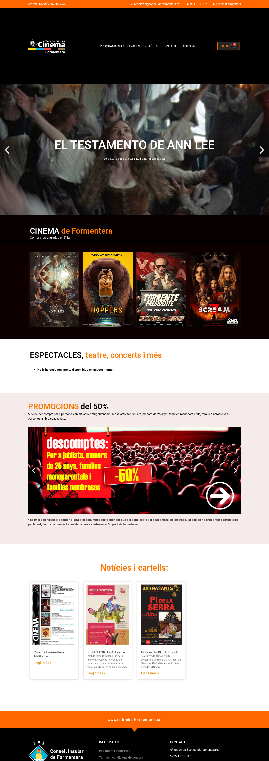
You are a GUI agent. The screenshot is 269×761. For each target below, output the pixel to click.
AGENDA (189, 46)
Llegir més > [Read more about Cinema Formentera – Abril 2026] (43, 663)
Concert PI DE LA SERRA (159, 652)
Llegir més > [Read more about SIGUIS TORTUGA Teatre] (96, 673)
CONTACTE (170, 46)
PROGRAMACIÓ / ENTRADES (120, 46)
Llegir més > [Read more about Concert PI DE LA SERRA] (150, 673)
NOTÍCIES (151, 46)
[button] (7, 150)
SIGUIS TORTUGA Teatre (106, 652)
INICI (92, 46)
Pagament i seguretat (114, 751)
